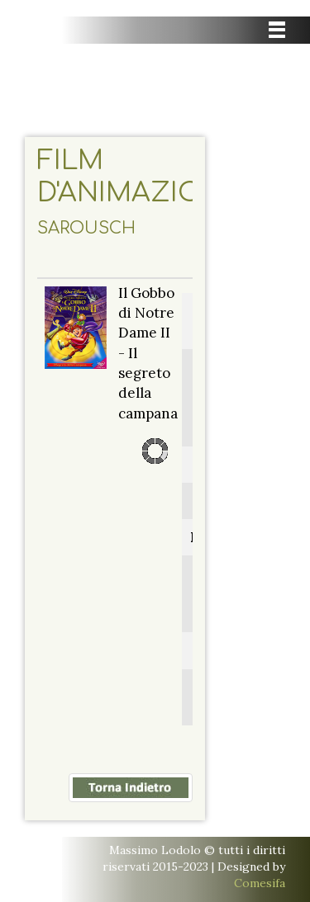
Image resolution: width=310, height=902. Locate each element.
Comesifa (259, 883)
